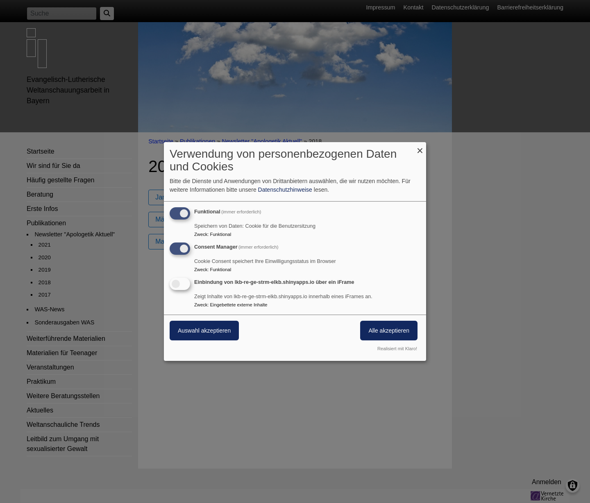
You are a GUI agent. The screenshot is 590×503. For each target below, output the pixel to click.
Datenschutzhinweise (285, 189)
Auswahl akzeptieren (204, 330)
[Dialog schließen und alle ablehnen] (420, 147)
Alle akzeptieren (388, 330)
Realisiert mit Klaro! (397, 348)
